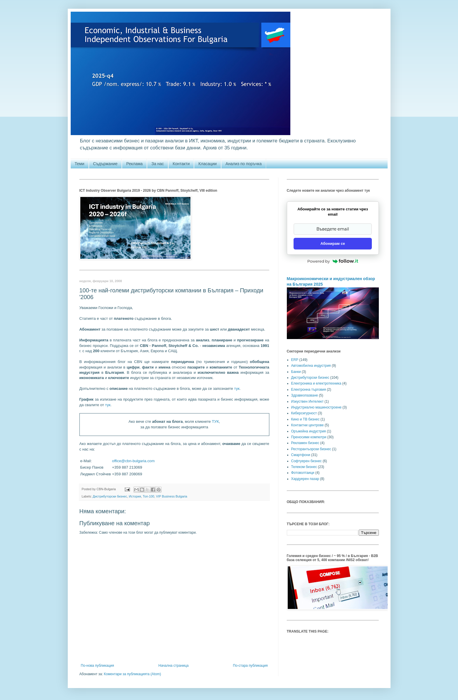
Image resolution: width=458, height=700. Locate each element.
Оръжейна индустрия (308, 431)
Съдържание (105, 163)
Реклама (134, 163)
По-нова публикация (97, 666)
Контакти (181, 163)
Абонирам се (332, 243)
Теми (79, 163)
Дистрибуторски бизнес (110, 496)
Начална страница (173, 666)
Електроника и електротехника (316, 383)
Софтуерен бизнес (306, 461)
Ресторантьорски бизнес (311, 449)
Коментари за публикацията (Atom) (132, 674)
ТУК (215, 421)
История (135, 496)
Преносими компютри (309, 437)
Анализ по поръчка (243, 163)
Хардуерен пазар (305, 479)
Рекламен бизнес (305, 443)
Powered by (332, 261)
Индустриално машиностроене (316, 407)
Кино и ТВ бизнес (305, 419)
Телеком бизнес (304, 467)
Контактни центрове (307, 425)
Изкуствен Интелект (307, 401)
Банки (296, 372)
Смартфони (300, 455)
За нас (157, 163)
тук (237, 388)
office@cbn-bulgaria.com (133, 461)
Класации (207, 163)
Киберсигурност (304, 413)
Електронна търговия (308, 389)
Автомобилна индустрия (311, 366)
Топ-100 (148, 496)
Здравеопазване (304, 395)
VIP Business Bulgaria (171, 496)
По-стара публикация (250, 666)
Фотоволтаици (303, 473)
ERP (295, 360)
